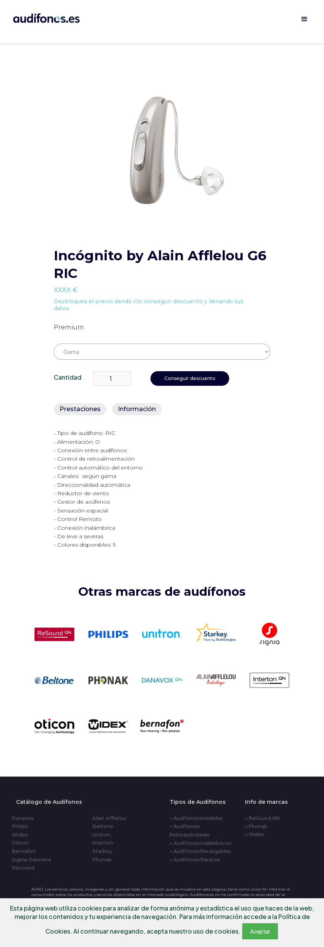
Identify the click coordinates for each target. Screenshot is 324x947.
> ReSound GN (262, 818)
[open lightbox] (167, 151)
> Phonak (256, 826)
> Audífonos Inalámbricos (200, 843)
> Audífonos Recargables (200, 851)
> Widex (254, 834)
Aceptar (260, 931)
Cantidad (67, 377)
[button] (304, 19)
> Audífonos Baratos (195, 859)
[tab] (80, 409)
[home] (57, 17)
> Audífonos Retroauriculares (190, 830)
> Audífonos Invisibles (196, 818)
